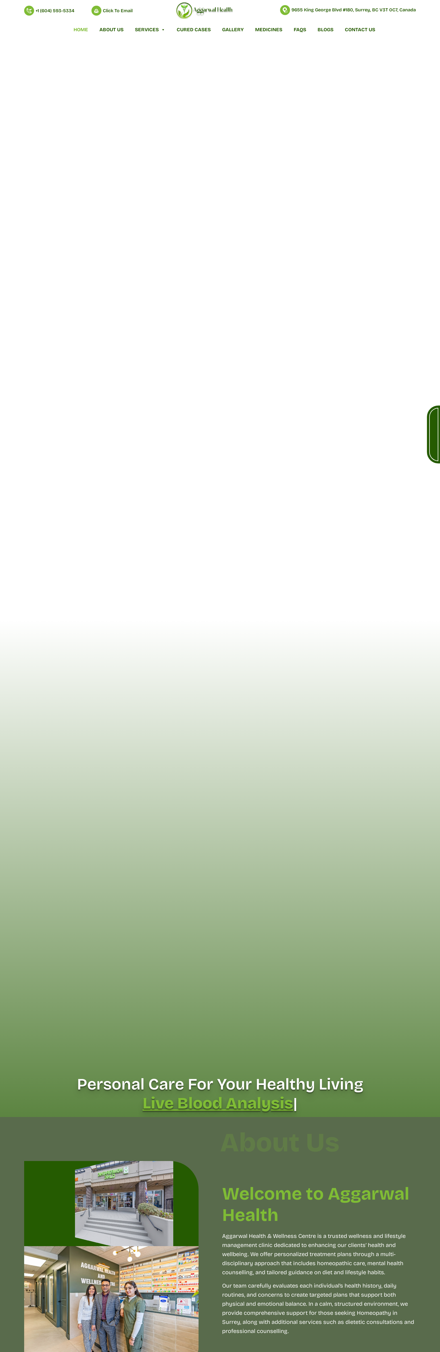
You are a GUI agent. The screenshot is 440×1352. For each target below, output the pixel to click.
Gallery (233, 30)
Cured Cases (194, 30)
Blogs (325, 30)
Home (81, 30)
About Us (111, 30)
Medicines (268, 30)
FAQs (300, 30)
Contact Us (360, 30)
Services (150, 29)
